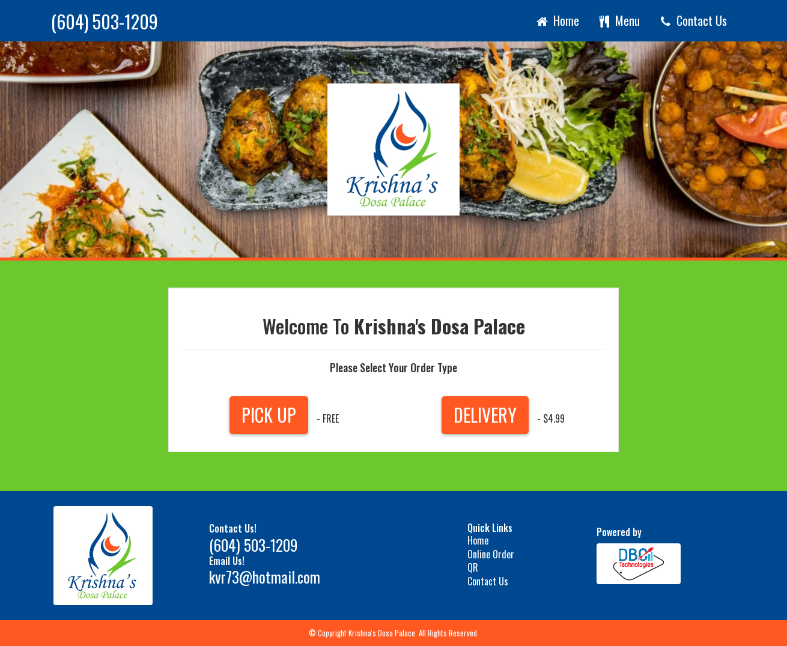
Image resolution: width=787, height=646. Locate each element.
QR (472, 567)
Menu (618, 20)
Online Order (490, 554)
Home (557, 20)
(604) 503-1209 (104, 22)
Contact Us (692, 20)
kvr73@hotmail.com (264, 577)
